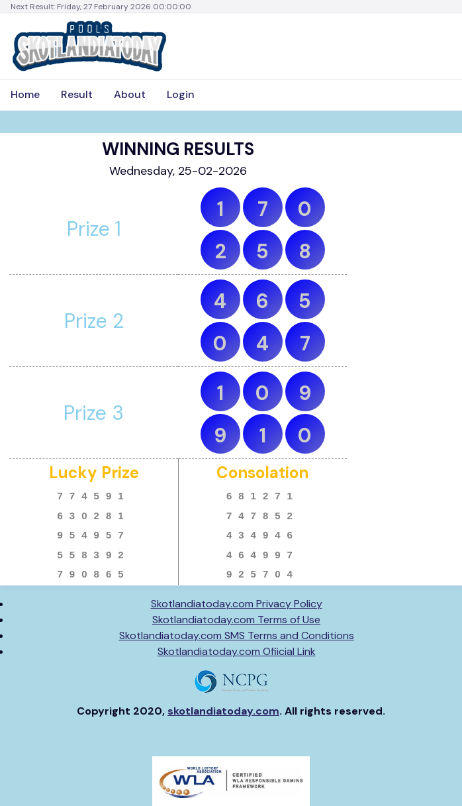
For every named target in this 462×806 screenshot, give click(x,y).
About (130, 94)
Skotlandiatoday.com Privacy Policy (236, 604)
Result (77, 94)
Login (181, 94)
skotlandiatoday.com (223, 711)
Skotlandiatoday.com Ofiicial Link (237, 651)
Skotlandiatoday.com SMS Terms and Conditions (236, 635)
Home (25, 94)
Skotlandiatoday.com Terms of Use (236, 620)
